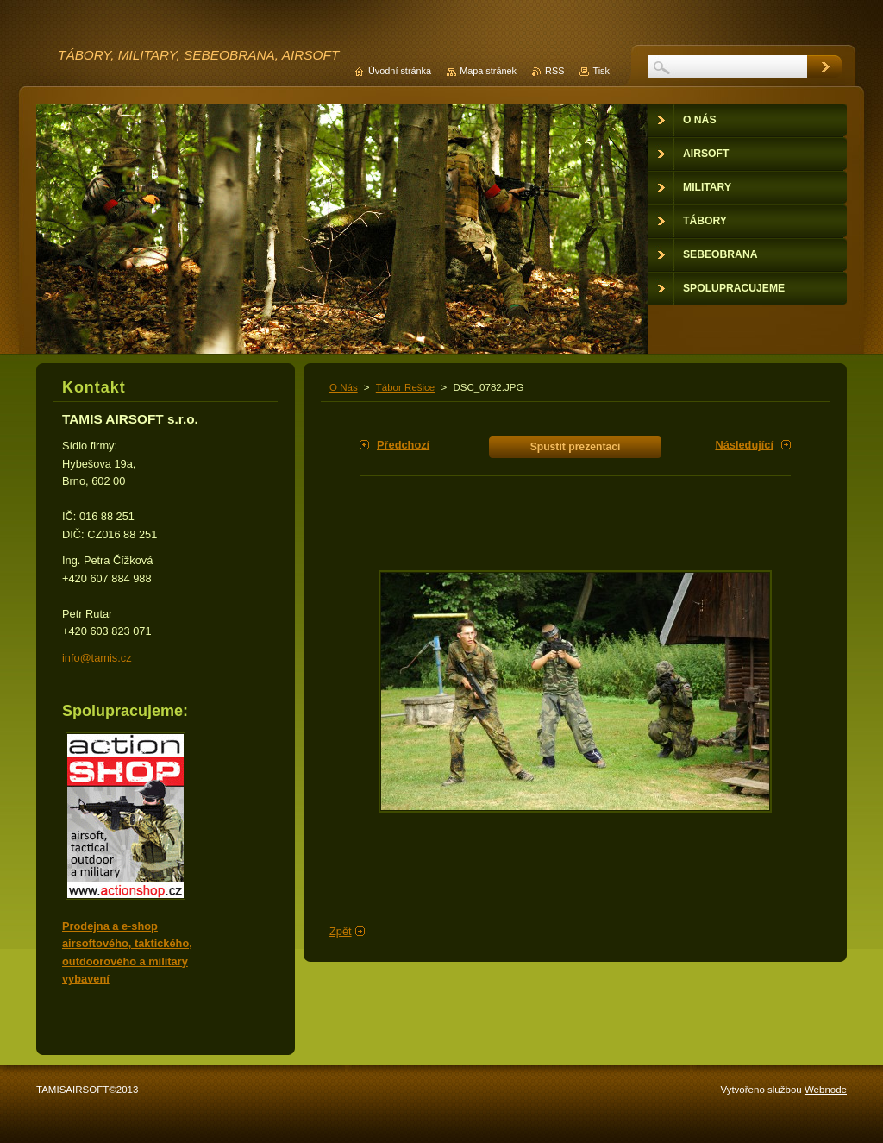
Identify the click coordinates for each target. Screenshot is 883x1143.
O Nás (343, 387)
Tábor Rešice (405, 387)
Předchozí (403, 444)
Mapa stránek (488, 71)
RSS (554, 71)
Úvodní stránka (399, 71)
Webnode (826, 1089)
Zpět (340, 931)
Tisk (601, 71)
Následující (744, 444)
